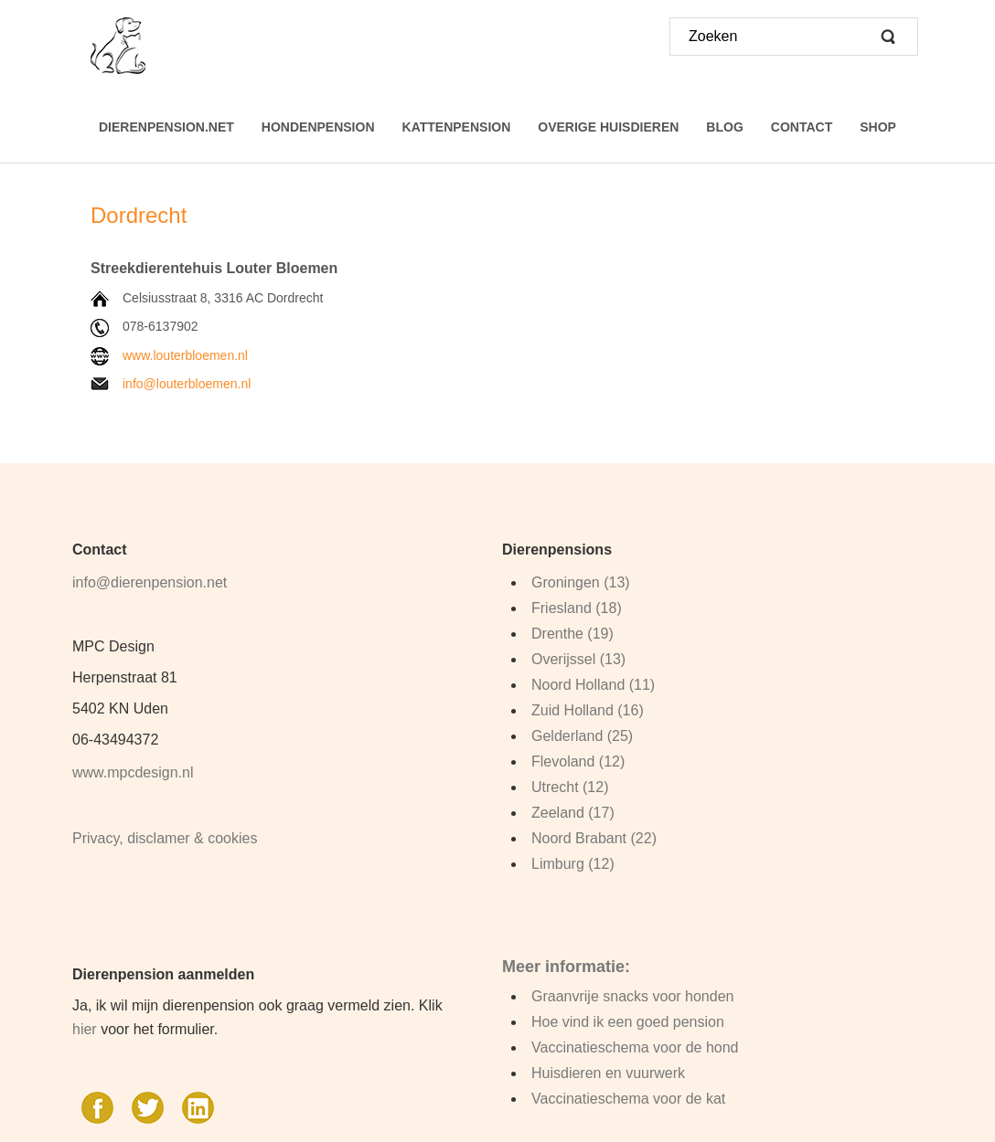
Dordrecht (142, 215)
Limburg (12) (573, 864)
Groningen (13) (580, 582)
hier (84, 1029)
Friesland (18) (576, 608)
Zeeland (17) (573, 812)
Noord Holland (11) (593, 685)
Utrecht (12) (569, 787)
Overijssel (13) (578, 659)
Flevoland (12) (578, 761)
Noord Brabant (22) (594, 838)
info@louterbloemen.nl (187, 383)
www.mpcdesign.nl (133, 772)
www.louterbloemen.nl (185, 355)
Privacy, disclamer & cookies (164, 838)
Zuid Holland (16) (587, 710)
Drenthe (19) (572, 633)
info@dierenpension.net (149, 582)
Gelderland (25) (582, 736)
